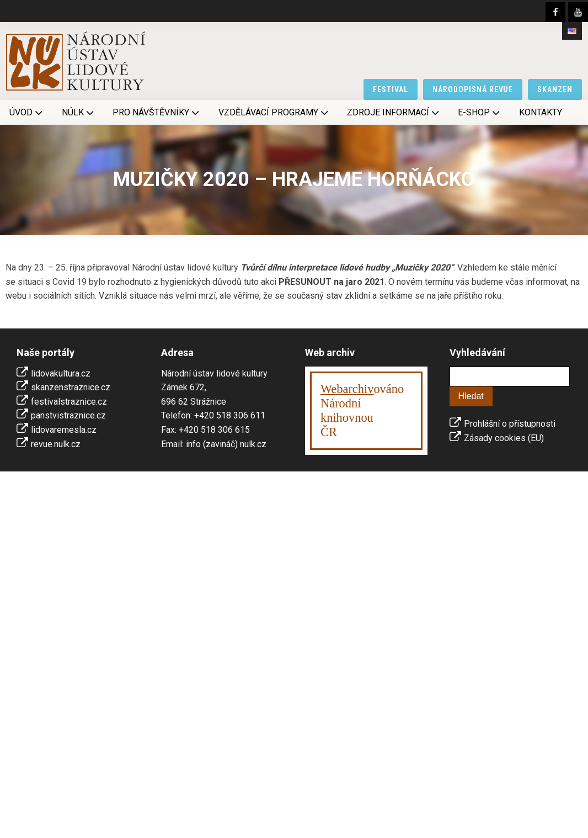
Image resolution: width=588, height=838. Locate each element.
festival (390, 89)
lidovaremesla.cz (64, 430)
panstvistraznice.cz (68, 415)
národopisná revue (473, 89)
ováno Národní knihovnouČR (362, 410)
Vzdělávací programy (274, 113)
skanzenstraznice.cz (70, 387)
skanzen (555, 89)
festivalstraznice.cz (69, 401)
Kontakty (540, 112)
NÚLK (79, 113)
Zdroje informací (394, 113)
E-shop (480, 113)
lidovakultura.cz (60, 373)
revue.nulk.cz (56, 444)
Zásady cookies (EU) (504, 438)
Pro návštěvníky (157, 113)
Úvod (27, 113)
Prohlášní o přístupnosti (509, 423)
